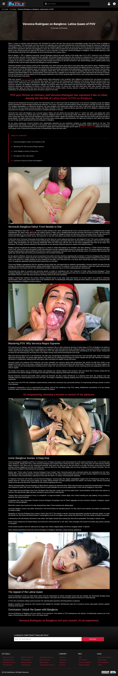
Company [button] (62, 654)
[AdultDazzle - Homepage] (16, 4)
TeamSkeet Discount (9, 662)
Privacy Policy (102, 660)
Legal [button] (99, 654)
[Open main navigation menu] (4, 4)
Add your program (84, 665)
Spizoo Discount (45, 660)
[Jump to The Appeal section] (59, 156)
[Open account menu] (109, 4)
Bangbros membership (87, 127)
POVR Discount (26, 660)
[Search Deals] (67, 4)
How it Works (83, 660)
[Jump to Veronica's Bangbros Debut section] (59, 142)
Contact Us (63, 660)
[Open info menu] (114, 4)
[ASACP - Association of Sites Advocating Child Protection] (105, 672)
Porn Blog (13, 9)
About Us (62, 657)
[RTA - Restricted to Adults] (113, 672)
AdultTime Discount (27, 657)
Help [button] (80, 654)
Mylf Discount (44, 662)
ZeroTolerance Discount (47, 665)
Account (62, 665)
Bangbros (32, 231)
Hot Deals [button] (6, 654)
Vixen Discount (25, 665)
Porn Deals (5, 9)
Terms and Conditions (104, 657)
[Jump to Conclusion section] (59, 161)
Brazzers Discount (8, 657)
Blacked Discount (26, 662)
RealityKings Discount (46, 657)
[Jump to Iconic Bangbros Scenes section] (59, 151)
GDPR (99, 665)
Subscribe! (92, 639)
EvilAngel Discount (8, 660)
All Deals (62, 662)
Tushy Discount (7, 665)
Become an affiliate (85, 662)
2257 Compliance (103, 662)
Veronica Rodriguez (27, 79)
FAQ (80, 657)
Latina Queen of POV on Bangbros (72, 98)
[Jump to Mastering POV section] (59, 147)
